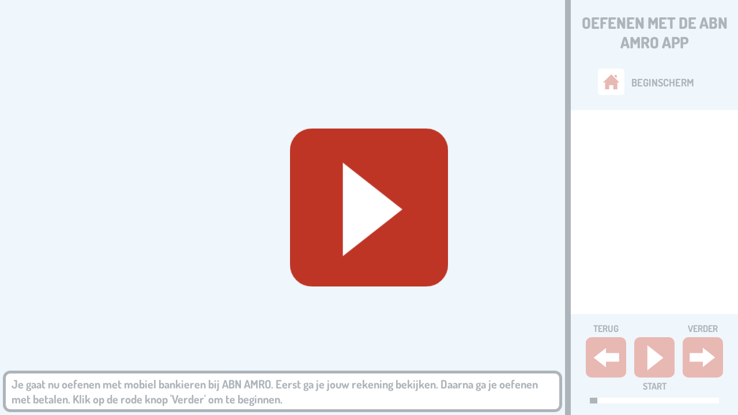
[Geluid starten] (369, 207)
